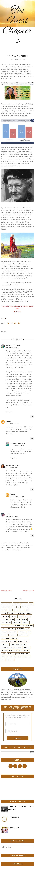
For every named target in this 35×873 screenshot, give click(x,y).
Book (9, 610)
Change (15, 610)
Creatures (13, 635)
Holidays (11, 613)
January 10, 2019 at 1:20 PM (12, 516)
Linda (8, 514)
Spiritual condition (22, 653)
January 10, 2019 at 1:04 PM (17, 496)
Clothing (5, 635)
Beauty (20, 616)
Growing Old (6, 628)
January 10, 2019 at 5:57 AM (12, 423)
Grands (24, 619)
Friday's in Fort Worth (9, 641)
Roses (3, 653)
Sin (18, 607)
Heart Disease (15, 644)
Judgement (18, 647)
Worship (27, 657)
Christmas (24, 604)
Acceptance (20, 628)
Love (31, 604)
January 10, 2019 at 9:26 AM (12, 467)
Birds (27, 628)
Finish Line (14, 638)
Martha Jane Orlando (13, 465)
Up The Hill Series (7, 625)
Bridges (4, 632)
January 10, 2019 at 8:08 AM (17, 445)
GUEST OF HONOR (13, 828)
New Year (13, 616)
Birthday (27, 616)
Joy (13, 628)
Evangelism (5, 638)
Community (24, 607)
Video (3, 657)
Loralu (8, 421)
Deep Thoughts (6, 604)
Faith (27, 610)
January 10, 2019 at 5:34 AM (12, 347)
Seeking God (17, 622)
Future (29, 613)
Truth (4, 610)
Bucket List (21, 632)
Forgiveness (5, 607)
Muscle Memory (24, 650)
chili (3, 660)
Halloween (5, 644)
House (23, 644)
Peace (22, 610)
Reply (32, 416)
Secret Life (10, 653)
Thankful (26, 622)
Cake (29, 632)
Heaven (4, 613)
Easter (18, 619)
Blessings (5, 619)
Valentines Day (19, 625)
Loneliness (5, 616)
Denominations (23, 635)
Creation (16, 604)
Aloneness (29, 625)
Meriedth (26, 647)
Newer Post (7, 590)
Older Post (28, 590)
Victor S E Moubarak (13, 345)
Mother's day (13, 650)
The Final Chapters (17, 25)
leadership (10, 660)
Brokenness (12, 632)
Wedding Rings (11, 657)
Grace (13, 607)
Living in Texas (6, 622)
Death (12, 619)
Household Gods (7, 647)
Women (20, 657)
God (26, 641)
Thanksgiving (20, 613)
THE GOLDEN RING (13, 817)
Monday (4, 650)
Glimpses (20, 641)
